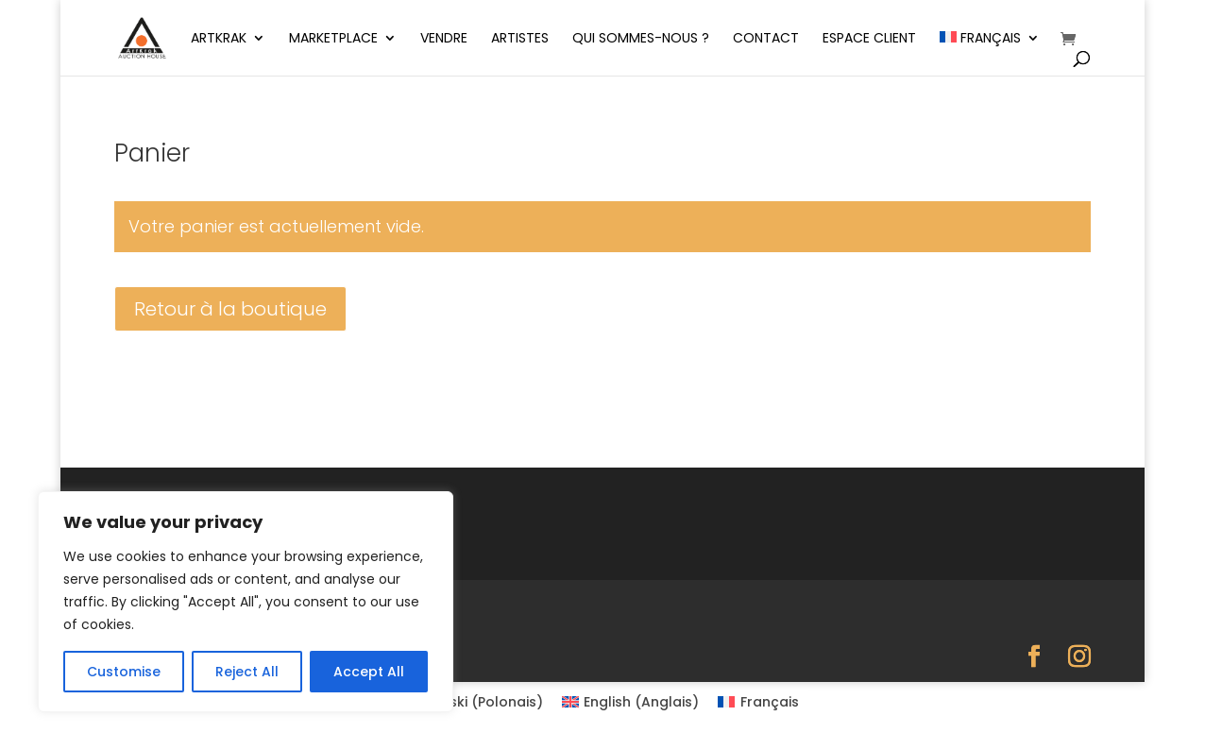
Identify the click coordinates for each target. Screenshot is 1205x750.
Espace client (869, 39)
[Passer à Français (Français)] (758, 702)
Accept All (368, 671)
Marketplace (333, 39)
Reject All (247, 671)
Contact (766, 39)
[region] (245, 601)
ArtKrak (218, 39)
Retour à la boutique (230, 309)
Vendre (443, 39)
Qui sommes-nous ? (640, 39)
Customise (124, 671)
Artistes (520, 39)
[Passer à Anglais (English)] (630, 702)
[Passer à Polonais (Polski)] (474, 702)
